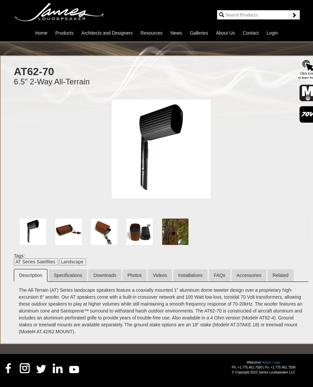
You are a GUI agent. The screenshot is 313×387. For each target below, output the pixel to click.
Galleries (199, 33)
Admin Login (271, 362)
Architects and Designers (107, 33)
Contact (251, 33)
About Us (225, 33)
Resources (152, 33)
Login (272, 33)
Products (64, 33)
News (176, 33)
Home (41, 33)
